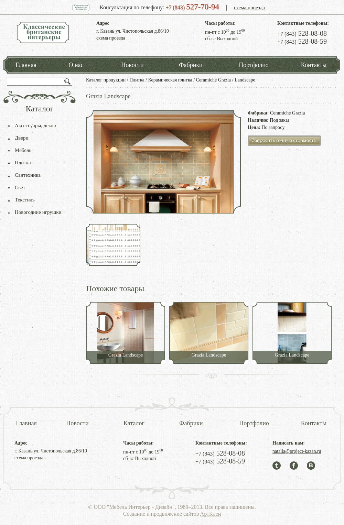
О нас (75, 65)
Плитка (136, 80)
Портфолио (254, 65)
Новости (132, 65)
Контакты (313, 65)
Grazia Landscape (125, 355)
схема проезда (249, 7)
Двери (21, 138)
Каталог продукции (106, 80)
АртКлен (210, 514)
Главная (25, 65)
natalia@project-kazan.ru (296, 451)
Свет (20, 187)
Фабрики (190, 65)
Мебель (23, 150)
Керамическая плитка (170, 80)
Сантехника (28, 175)
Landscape (245, 80)
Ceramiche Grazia (213, 80)
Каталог (133, 423)
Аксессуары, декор (35, 125)
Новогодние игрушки (38, 212)
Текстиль (25, 200)
